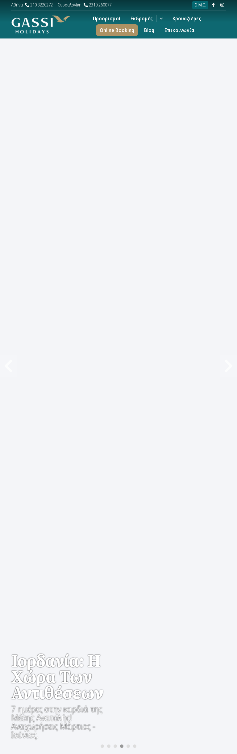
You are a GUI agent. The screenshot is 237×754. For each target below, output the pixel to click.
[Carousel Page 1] (102, 746)
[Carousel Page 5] (128, 746)
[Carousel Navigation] (118, 188)
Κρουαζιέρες (187, 18)
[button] (161, 18)
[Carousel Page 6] (134, 746)
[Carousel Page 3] (115, 746)
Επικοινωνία (179, 30)
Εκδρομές (142, 18)
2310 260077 (84, 5)
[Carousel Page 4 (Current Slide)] (121, 746)
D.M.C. (200, 5)
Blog (149, 30)
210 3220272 (32, 5)
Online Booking (117, 30)
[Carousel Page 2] (108, 746)
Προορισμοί (107, 18)
